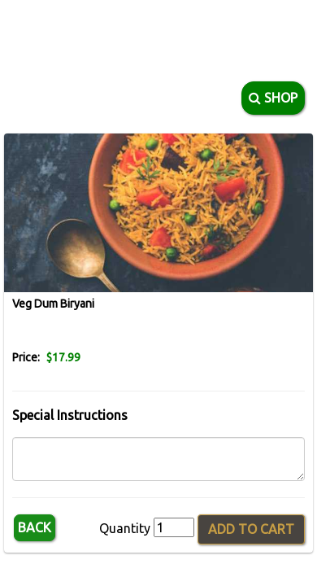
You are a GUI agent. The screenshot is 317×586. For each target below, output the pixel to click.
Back (34, 527)
